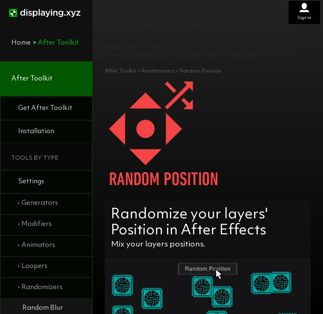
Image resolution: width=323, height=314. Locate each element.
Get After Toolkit (45, 108)
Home (21, 43)
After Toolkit (32, 78)
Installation (36, 131)
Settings (31, 181)
